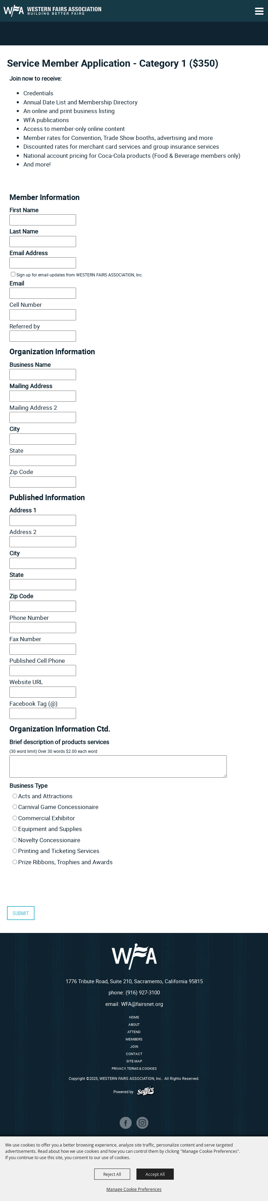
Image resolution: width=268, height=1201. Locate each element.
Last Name (23, 231)
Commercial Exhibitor (46, 818)
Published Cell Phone (37, 661)
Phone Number (29, 618)
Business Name (30, 365)
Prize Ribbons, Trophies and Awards (65, 862)
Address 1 (23, 510)
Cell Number (25, 305)
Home (134, 1017)
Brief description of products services (59, 742)
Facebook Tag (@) (33, 703)
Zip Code (21, 472)
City (14, 429)
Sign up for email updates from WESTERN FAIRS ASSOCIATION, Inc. (79, 274)
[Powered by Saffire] (145, 1091)
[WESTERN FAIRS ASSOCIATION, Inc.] (52, 11)
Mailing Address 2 (33, 407)
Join (134, 1046)
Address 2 (23, 532)
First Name (23, 210)
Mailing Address (30, 386)
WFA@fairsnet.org (142, 1003)
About (134, 1024)
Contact (134, 1053)
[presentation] (58, 888)
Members (134, 1039)
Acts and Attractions (45, 796)
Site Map (134, 1061)
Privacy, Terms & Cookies (134, 1068)
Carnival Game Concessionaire (58, 807)
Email (16, 283)
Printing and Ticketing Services (58, 851)
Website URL (26, 682)
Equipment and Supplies (50, 829)
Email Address (28, 253)
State (16, 450)
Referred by (24, 326)
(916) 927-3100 (143, 992)
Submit (21, 913)
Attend (134, 1031)
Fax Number (25, 639)
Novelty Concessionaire (49, 840)
